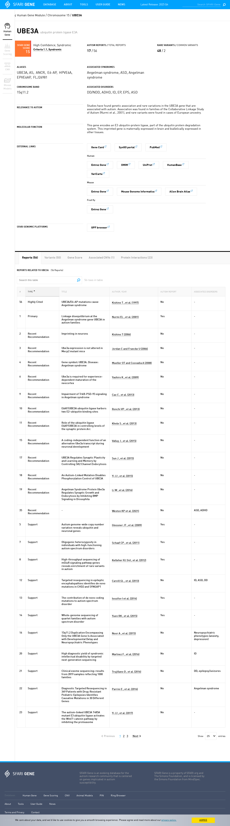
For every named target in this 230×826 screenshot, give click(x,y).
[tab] (30, 258)
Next (135, 736)
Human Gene (30, 795)
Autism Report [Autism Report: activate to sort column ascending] (169, 291)
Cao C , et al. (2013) (123, 395)
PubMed (155, 147)
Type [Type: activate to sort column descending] (31, 291)
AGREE (203, 820)
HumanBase (174, 165)
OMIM (124, 165)
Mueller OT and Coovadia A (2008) (132, 363)
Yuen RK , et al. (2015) (124, 616)
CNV (67, 795)
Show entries (211, 736)
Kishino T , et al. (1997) (125, 302)
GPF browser (99, 227)
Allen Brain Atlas (179, 191)
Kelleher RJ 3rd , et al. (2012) (129, 560)
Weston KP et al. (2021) (125, 511)
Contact (35, 812)
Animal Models (84, 795)
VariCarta (96, 174)
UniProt (147, 165)
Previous (109, 736)
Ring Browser (118, 795)
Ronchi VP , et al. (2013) (126, 409)
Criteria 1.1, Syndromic (47, 49)
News (121, 4)
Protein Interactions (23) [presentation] (137, 257)
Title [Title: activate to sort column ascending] (65, 291)
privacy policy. (169, 820)
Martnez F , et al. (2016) (125, 654)
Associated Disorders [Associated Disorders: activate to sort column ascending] (207, 291)
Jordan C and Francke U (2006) (130, 349)
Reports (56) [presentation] (30, 257)
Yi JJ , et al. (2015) (122, 476)
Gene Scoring (51, 795)
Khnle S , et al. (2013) (124, 423)
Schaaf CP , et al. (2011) (125, 543)
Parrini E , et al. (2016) (125, 689)
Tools (84, 4)
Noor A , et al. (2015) (124, 633)
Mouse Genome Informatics (137, 191)
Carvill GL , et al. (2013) (125, 581)
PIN (102, 795)
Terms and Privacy (14, 812)
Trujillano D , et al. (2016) (126, 671)
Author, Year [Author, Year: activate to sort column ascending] (120, 291)
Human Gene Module (31, 15)
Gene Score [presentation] (74, 257)
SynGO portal (127, 147)
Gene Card (97, 147)
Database (49, 4)
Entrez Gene (98, 165)
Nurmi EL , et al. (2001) (125, 317)
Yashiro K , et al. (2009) (125, 377)
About (68, 4)
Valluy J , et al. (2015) (124, 441)
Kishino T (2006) (121, 334)
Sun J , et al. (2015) (123, 458)
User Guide (103, 4)
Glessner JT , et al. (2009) (127, 525)
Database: (10, 795)
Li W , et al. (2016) (122, 490)
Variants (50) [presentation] (52, 257)
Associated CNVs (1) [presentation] (101, 257)
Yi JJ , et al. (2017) (122, 713)
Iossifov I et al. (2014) (124, 598)
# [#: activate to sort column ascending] (21, 291)
